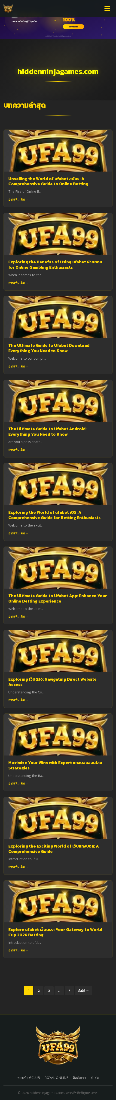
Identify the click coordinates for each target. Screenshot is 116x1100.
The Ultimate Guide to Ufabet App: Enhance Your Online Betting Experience (57, 598)
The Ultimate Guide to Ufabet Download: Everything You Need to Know (49, 348)
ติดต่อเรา (79, 1077)
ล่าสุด (95, 1077)
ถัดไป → (83, 990)
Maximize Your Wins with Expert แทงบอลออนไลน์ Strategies (55, 765)
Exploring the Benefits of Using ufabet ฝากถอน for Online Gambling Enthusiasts (55, 264)
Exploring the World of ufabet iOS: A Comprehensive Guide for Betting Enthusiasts (54, 515)
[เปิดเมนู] (107, 8)
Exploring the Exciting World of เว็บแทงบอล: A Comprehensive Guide (53, 849)
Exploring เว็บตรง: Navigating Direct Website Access (52, 682)
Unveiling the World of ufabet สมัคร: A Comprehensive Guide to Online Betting (48, 181)
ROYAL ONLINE (56, 1077)
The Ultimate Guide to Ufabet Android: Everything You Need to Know (47, 431)
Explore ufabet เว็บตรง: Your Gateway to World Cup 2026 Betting (55, 932)
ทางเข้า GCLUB (28, 1077)
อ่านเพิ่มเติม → (18, 199)
